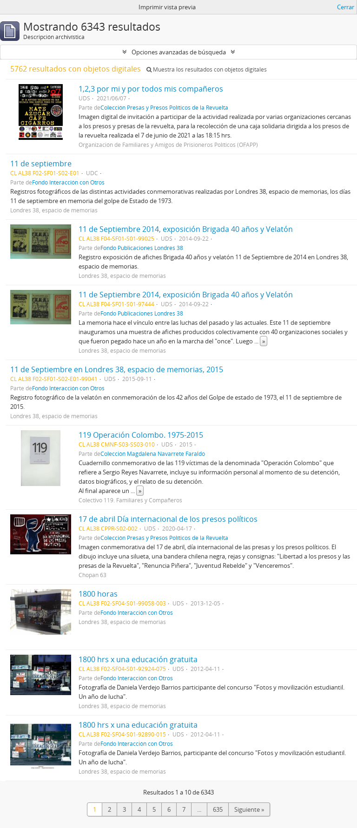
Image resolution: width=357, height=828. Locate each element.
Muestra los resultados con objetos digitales (206, 69)
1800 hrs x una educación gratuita (138, 659)
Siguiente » (249, 809)
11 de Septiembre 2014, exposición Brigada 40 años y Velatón (186, 229)
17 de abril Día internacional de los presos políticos (168, 519)
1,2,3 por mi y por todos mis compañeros (151, 89)
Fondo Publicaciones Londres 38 (141, 247)
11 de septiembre (41, 163)
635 (218, 809)
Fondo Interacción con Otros (68, 182)
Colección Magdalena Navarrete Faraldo (152, 453)
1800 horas (98, 594)
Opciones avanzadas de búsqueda (179, 52)
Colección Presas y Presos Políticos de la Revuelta (164, 107)
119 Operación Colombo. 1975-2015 (141, 435)
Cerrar (345, 7)
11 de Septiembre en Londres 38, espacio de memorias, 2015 (116, 369)
